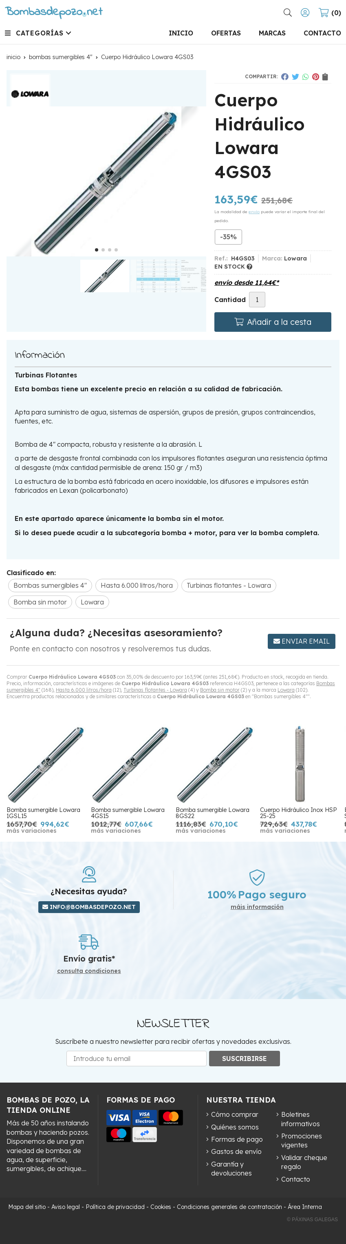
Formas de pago (237, 1139)
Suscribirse (244, 1058)
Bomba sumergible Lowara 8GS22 (212, 812)
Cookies (160, 1207)
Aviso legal (65, 1207)
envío (254, 211)
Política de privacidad (115, 1207)
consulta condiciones (89, 971)
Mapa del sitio (27, 1207)
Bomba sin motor (220, 690)
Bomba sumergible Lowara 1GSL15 (43, 812)
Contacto (295, 1179)
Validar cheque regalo (304, 1162)
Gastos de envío (236, 1151)
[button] (96, 249)
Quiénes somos (235, 1127)
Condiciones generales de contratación (229, 1207)
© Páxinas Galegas (312, 1219)
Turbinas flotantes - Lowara (155, 690)
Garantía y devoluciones (231, 1168)
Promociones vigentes (301, 1140)
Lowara (286, 690)
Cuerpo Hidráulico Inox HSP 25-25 (298, 812)
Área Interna (305, 1207)
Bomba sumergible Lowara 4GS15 (128, 812)
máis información (257, 907)
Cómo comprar (234, 1114)
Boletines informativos (300, 1118)
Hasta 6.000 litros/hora (84, 690)
